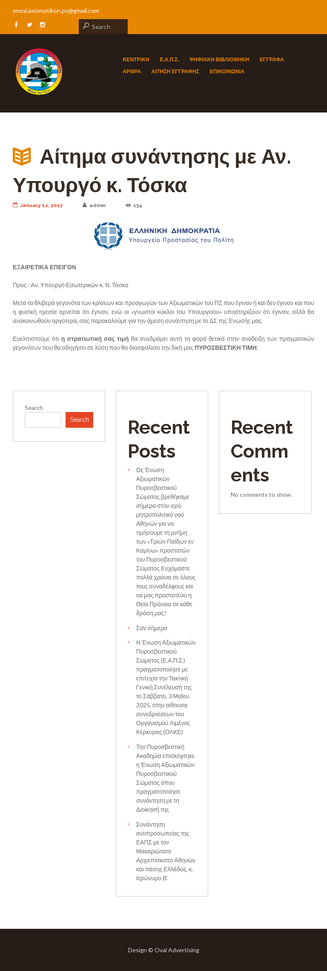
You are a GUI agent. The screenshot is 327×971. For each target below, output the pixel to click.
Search (34, 407)
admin (94, 205)
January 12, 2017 (38, 205)
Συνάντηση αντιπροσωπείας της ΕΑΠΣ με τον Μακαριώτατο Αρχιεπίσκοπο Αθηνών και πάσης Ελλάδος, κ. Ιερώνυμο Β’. (165, 851)
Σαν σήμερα (151, 627)
